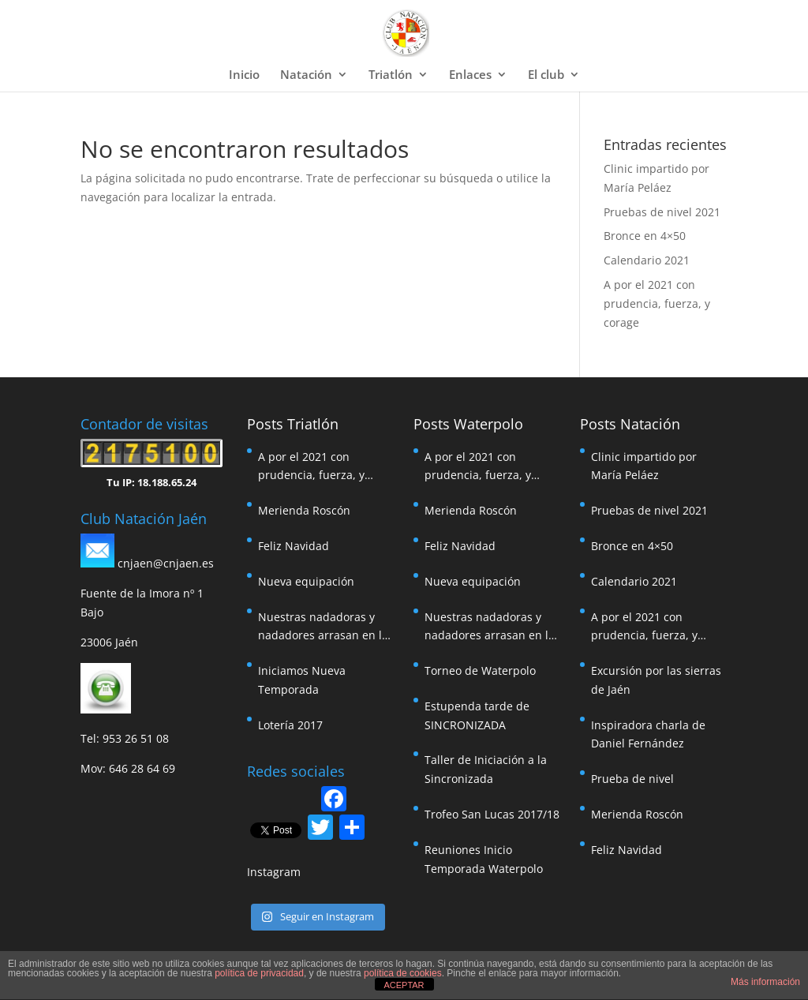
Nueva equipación (306, 581)
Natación (306, 75)
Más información (765, 981)
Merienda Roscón (304, 510)
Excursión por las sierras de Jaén (656, 680)
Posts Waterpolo (468, 423)
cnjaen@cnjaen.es (166, 563)
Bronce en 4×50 (645, 235)
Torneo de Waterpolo (480, 670)
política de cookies (403, 973)
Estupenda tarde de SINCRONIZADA (477, 715)
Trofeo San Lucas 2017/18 (492, 814)
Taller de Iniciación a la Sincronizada (486, 769)
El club (546, 75)
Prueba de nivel (632, 778)
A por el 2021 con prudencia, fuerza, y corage (657, 303)
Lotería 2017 (290, 724)
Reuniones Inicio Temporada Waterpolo (484, 859)
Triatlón (390, 75)
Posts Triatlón (293, 423)
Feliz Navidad (293, 545)
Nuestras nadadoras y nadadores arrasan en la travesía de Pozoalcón (323, 627)
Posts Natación (630, 423)
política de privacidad (259, 973)
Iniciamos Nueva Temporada (302, 680)
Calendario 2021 (647, 260)
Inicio (244, 75)
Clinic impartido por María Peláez (644, 466)
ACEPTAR (403, 985)
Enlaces (470, 75)
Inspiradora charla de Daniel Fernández (648, 734)
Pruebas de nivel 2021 (662, 211)
